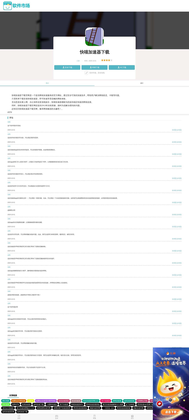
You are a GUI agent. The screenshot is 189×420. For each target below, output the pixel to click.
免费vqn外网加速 (18, 401)
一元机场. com (108, 408)
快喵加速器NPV (77, 404)
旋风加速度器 (64, 401)
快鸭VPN (15, 404)
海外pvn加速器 (8, 408)
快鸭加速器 (117, 401)
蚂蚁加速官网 (95, 408)
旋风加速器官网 (8, 412)
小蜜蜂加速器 (52, 404)
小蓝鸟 (30, 401)
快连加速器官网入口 (90, 401)
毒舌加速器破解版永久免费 (113, 404)
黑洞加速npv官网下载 (145, 404)
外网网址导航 (142, 401)
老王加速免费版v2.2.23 (25, 408)
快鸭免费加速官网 (44, 408)
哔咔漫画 (5, 404)
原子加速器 (105, 401)
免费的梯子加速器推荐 (62, 408)
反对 (178, 130)
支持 (173, 130)
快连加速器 (76, 401)
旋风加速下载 (39, 404)
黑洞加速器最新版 (93, 404)
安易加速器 (26, 404)
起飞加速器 (130, 404)
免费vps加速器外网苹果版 (46, 401)
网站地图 (5, 401)
